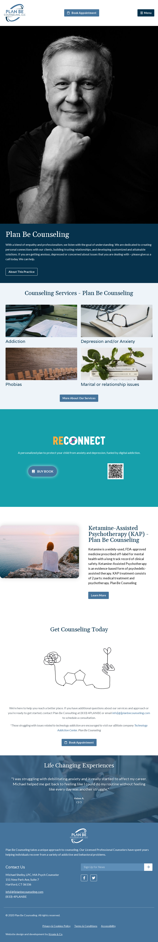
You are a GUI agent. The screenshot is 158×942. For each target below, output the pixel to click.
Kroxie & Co (55, 934)
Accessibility (108, 926)
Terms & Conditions (85, 926)
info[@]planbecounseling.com (131, 713)
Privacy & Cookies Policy (56, 926)
